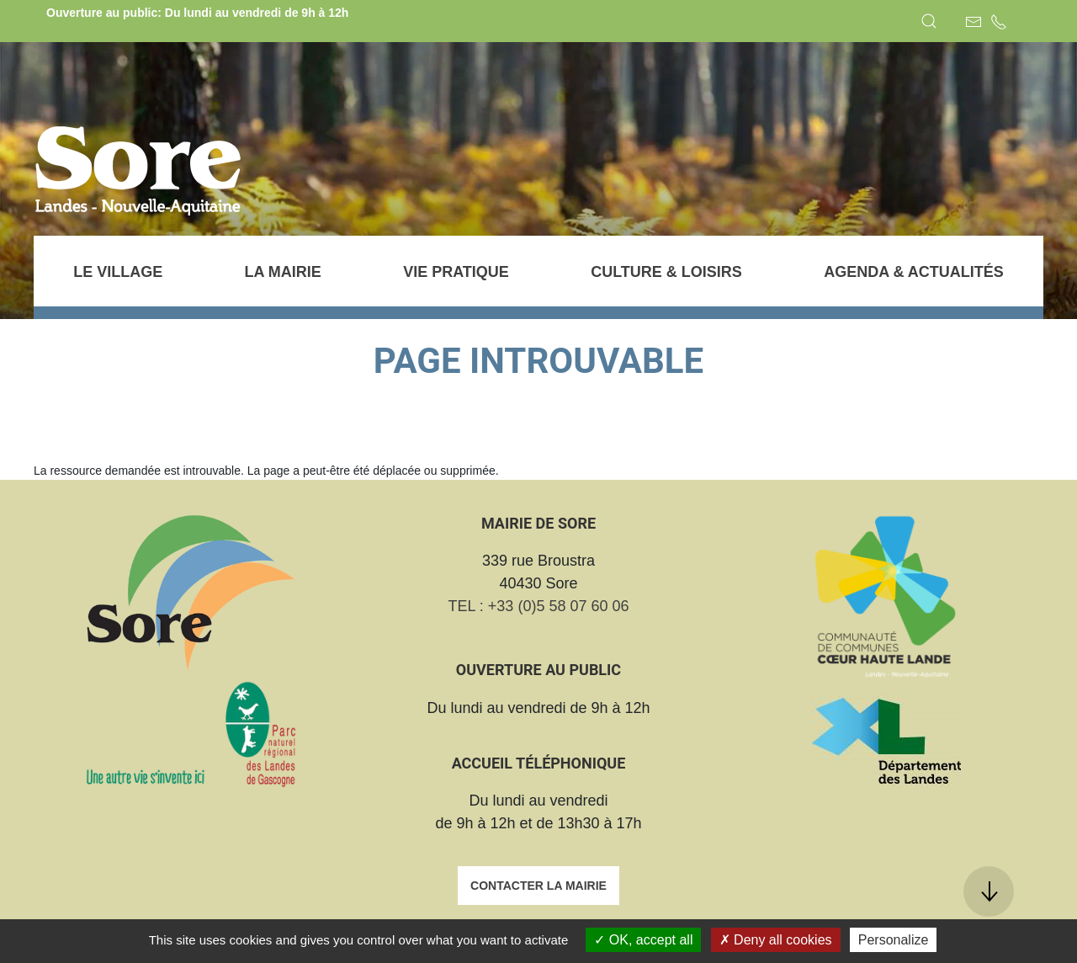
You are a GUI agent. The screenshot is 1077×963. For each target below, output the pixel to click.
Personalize (893, 940)
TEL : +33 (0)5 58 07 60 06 (538, 606)
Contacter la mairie (538, 885)
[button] (928, 21)
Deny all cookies (775, 940)
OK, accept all (643, 940)
